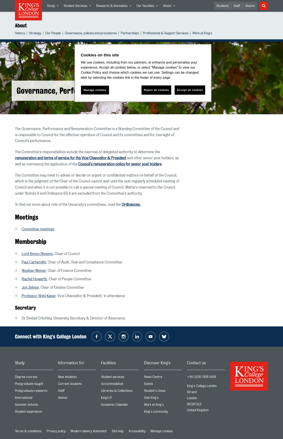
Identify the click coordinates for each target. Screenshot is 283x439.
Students (222, 6)
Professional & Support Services (165, 34)
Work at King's (202, 34)
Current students (77, 384)
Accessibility (137, 431)
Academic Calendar (120, 405)
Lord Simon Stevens (37, 254)
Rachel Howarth (34, 279)
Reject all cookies (156, 90)
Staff (237, 6)
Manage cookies (162, 431)
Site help (118, 431)
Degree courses (34, 377)
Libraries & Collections (120, 391)
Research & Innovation (115, 6)
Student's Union (163, 391)
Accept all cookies (190, 90)
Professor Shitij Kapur (38, 296)
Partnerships (130, 34)
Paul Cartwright (34, 262)
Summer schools (34, 405)
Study (54, 6)
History (20, 34)
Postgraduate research (34, 391)
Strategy (35, 34)
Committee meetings (38, 229)
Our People (53, 34)
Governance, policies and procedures (91, 34)
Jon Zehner (30, 288)
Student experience (34, 412)
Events (163, 384)
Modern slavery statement (89, 431)
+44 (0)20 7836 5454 (201, 377)
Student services (120, 377)
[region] (143, 73)
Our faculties (148, 6)
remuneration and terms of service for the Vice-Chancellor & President (70, 158)
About (170, 6)
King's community (163, 412)
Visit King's (163, 398)
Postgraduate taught (34, 384)
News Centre (163, 377)
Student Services (79, 6)
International (34, 398)
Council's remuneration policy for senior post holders (120, 164)
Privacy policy (56, 431)
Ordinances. (131, 205)
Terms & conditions (28, 431)
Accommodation (120, 384)
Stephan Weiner (34, 271)
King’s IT (120, 398)
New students (77, 377)
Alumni (250, 6)
